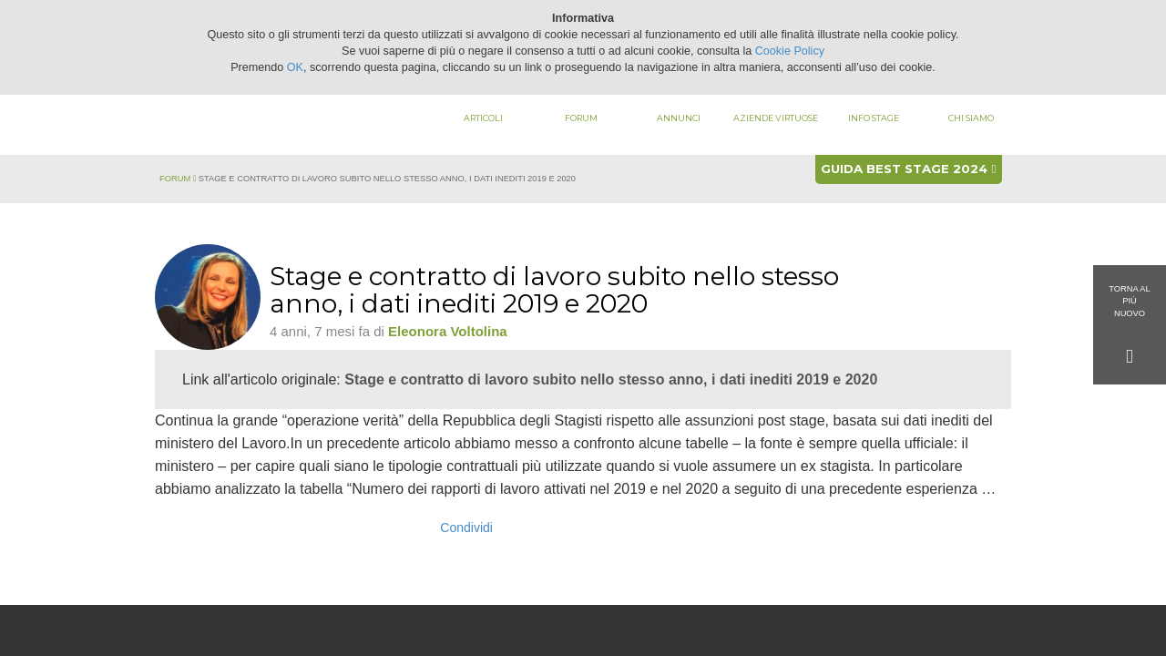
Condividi (466, 527)
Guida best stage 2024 (908, 168)
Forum (581, 118)
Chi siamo (971, 118)
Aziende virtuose (775, 118)
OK (295, 67)
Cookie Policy (789, 51)
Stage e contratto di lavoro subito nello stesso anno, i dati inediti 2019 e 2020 (610, 379)
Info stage (873, 118)
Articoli (483, 118)
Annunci (679, 118)
